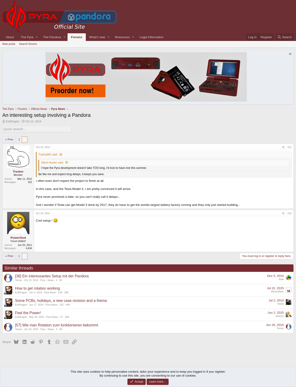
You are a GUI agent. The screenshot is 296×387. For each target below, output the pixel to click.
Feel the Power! (28, 312)
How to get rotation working (37, 288)
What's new (97, 37)
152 (61, 304)
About (10, 37)
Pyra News (50, 292)
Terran (18, 279)
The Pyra (27, 37)
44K (68, 304)
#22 (289, 213)
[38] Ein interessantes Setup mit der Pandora (52, 276)
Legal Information (151, 37)
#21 (289, 147)
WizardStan (277, 291)
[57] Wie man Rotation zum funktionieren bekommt (56, 325)
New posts (8, 44)
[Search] (284, 37)
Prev (10, 139)
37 (61, 316)
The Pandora (52, 37)
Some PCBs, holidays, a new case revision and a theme (61, 300)
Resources (122, 37)
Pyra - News (47, 279)
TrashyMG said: (48, 154)
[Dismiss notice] (290, 54)
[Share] (283, 147)
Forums (76, 37)
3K (60, 279)
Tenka (280, 303)
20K (67, 316)
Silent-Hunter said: (52, 162)
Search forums (28, 44)
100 (60, 292)
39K (66, 292)
